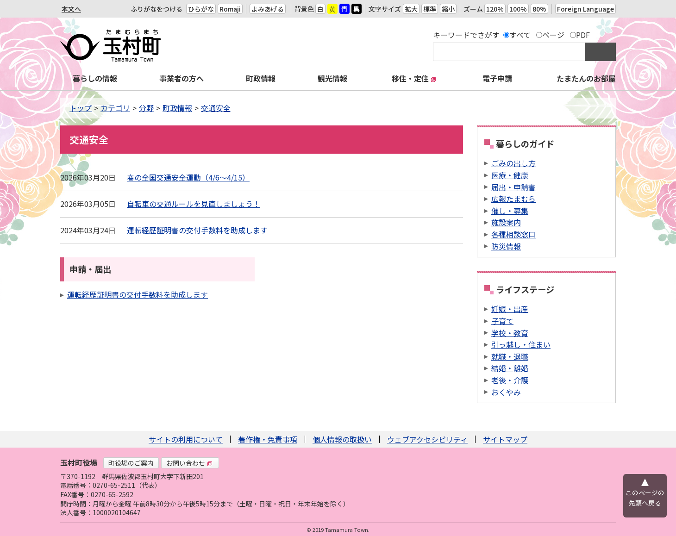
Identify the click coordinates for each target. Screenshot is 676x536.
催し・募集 (509, 210)
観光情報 (332, 78)
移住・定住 (414, 78)
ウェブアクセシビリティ (427, 439)
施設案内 (506, 222)
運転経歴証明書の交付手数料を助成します (197, 230)
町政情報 (260, 78)
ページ (553, 34)
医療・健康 (509, 175)
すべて (520, 34)
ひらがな (201, 8)
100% (518, 8)
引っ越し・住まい (521, 344)
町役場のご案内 (131, 462)
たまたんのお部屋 (586, 78)
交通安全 (216, 107)
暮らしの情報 (95, 78)
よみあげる (267, 8)
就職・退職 (509, 356)
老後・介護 (509, 380)
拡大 (411, 8)
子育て (502, 320)
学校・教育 (509, 332)
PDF (583, 34)
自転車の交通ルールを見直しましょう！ (193, 203)
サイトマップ (505, 439)
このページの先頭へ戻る (645, 497)
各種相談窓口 (513, 234)
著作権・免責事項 (267, 439)
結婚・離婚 (509, 368)
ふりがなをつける (156, 8)
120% (495, 8)
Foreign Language (585, 8)
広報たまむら (513, 198)
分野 (146, 107)
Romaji (230, 8)
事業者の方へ (181, 78)
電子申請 (497, 78)
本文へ (71, 8)
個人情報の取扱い (342, 439)
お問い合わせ (189, 462)
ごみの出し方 (513, 162)
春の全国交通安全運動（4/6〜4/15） (188, 177)
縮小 (448, 8)
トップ (80, 107)
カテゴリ (115, 107)
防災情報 (506, 246)
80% (539, 8)
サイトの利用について (186, 439)
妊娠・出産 (509, 308)
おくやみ (506, 392)
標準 (429, 8)
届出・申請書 (513, 187)
